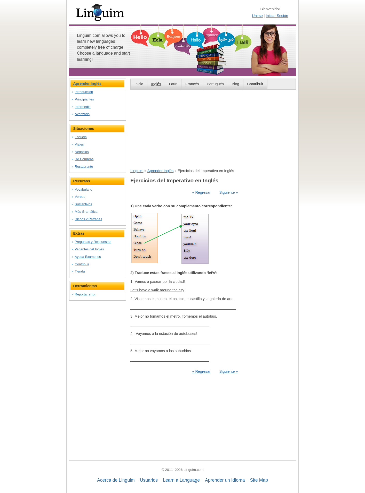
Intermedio (83, 107)
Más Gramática (86, 212)
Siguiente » (228, 192)
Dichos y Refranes (88, 219)
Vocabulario (83, 189)
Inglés (156, 84)
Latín (173, 84)
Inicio (138, 84)
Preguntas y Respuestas (93, 242)
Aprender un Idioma (225, 480)
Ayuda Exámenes (88, 257)
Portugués (215, 84)
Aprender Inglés (160, 171)
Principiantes (84, 99)
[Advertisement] (213, 129)
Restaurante (84, 166)
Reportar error (85, 294)
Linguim (136, 171)
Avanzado (82, 114)
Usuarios (149, 480)
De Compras (84, 159)
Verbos (80, 197)
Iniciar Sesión (277, 16)
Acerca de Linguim (116, 480)
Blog (235, 84)
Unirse (257, 16)
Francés (192, 84)
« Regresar (201, 192)
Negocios (82, 152)
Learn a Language (181, 480)
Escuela (81, 137)
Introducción (84, 92)
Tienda (80, 271)
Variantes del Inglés (89, 249)
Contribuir (255, 84)
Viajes (79, 144)
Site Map (259, 480)
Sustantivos (83, 204)
